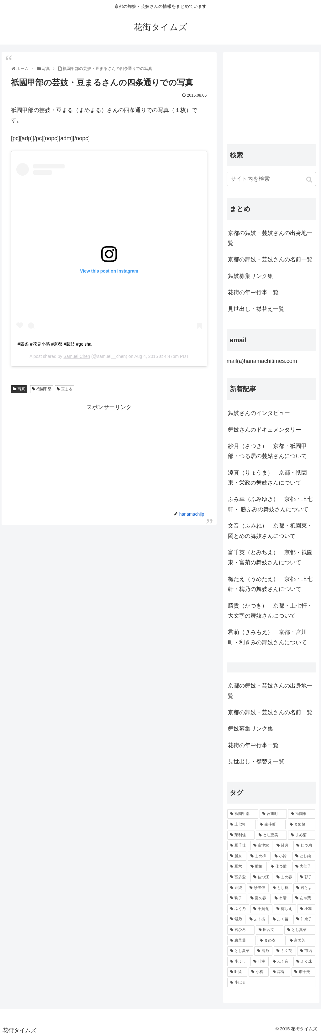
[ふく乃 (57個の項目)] (238, 909)
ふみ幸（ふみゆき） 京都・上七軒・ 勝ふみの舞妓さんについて (270, 504)
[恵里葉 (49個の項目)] (241, 940)
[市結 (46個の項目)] (306, 951)
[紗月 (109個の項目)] (283, 845)
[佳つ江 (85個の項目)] (261, 877)
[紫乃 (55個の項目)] (236, 919)
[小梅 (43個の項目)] (259, 972)
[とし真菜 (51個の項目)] (299, 930)
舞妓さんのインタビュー (259, 413)
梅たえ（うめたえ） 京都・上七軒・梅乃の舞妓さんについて (270, 584)
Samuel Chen (77, 356)
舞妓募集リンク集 (250, 276)
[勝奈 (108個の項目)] (236, 856)
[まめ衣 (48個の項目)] (271, 940)
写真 (21, 389)
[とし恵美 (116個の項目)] (271, 835)
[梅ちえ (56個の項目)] (285, 909)
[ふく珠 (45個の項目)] (304, 961)
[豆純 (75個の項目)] (236, 888)
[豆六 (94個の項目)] (236, 866)
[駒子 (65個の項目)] (236, 898)
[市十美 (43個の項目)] (303, 972)
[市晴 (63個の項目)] (281, 898)
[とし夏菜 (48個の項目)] (240, 951)
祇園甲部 (43, 389)
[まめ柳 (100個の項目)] (259, 856)
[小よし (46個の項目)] (238, 961)
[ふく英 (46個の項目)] (285, 951)
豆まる (66, 389)
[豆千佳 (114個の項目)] (238, 845)
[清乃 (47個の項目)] (263, 951)
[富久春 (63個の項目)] (259, 898)
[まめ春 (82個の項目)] (285, 877)
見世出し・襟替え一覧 (256, 309)
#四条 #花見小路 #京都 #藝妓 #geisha (55, 344)
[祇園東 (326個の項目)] (301, 814)
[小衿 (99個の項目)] (281, 856)
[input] (271, 179)
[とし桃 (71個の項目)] (281, 888)
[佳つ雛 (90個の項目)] (279, 866)
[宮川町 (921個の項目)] (273, 814)
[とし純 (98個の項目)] (303, 856)
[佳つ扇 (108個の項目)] (304, 845)
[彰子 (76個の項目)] (306, 877)
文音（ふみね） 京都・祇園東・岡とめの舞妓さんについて (270, 531)
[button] (310, 179)
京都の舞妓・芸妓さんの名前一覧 (270, 259)
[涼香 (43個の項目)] (280, 972)
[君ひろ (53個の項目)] (241, 930)
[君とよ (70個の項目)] (304, 888)
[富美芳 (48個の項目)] (301, 940)
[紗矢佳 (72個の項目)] (258, 888)
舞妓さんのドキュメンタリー (264, 430)
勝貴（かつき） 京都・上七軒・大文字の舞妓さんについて (270, 611)
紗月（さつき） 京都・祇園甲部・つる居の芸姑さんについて (267, 451)
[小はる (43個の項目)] (271, 982)
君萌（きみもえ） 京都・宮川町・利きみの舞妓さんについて (267, 637)
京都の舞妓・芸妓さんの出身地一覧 (270, 238)
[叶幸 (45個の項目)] (259, 961)
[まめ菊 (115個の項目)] (301, 835)
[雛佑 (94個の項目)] (257, 866)
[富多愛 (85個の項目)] (238, 877)
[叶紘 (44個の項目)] (237, 972)
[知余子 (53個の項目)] (304, 919)
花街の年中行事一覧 (253, 292)
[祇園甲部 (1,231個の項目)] (242, 814)
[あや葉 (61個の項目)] (303, 898)
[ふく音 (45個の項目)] (281, 961)
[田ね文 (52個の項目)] (269, 930)
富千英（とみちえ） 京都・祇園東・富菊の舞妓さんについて (270, 557)
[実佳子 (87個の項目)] (303, 866)
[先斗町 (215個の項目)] (271, 824)
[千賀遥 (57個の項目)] (261, 909)
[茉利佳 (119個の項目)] (241, 835)
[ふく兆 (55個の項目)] (258, 919)
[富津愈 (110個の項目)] (261, 845)
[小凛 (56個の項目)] (306, 909)
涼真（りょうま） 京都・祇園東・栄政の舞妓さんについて (267, 478)
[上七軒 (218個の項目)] (241, 824)
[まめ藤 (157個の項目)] (301, 824)
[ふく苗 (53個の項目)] (281, 919)
